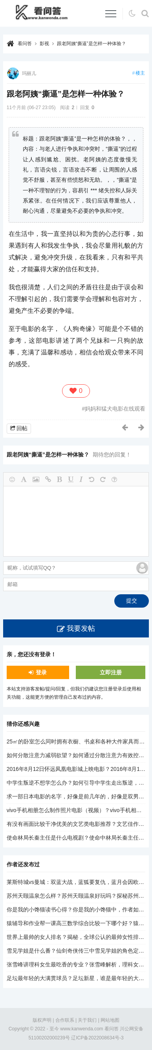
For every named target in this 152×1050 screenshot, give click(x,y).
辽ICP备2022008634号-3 (97, 1038)
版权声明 (42, 1020)
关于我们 (87, 1020)
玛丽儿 (29, 73)
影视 (44, 43)
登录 (41, 672)
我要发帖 (81, 628)
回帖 (21, 428)
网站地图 (110, 1020)
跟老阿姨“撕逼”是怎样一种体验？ (91, 43)
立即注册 (111, 672)
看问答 (25, 43)
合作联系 (64, 1020)
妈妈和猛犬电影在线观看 (115, 408)
